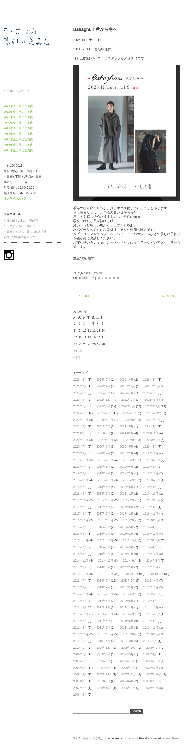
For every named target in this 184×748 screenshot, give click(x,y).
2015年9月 (130, 540)
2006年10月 (104, 688)
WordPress (173, 738)
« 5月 (76, 357)
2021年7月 (80, 426)
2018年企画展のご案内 (18, 133)
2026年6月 (80, 379)
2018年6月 (103, 487)
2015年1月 (126, 554)
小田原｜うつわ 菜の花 (19, 226)
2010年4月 (103, 641)
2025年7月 (126, 393)
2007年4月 (126, 681)
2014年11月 (80, 560)
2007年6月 (103, 681)
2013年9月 (131, 574)
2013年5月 (128, 580)
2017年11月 (80, 500)
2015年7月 (80, 547)
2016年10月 (105, 520)
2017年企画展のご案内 (18, 139)
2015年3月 (80, 554)
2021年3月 (80, 433)
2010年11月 (80, 634)
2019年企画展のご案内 (18, 128)
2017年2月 (103, 513)
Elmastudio (130, 738)
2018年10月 (105, 480)
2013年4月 (151, 580)
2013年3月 (80, 587)
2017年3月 (80, 513)
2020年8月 (153, 440)
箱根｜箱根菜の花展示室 (19, 237)
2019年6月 (103, 466)
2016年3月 (80, 533)
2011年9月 (130, 614)
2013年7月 (80, 580)
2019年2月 (103, 473)
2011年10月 (105, 614)
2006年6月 (80, 694)
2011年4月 (150, 621)
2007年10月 (154, 674)
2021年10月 (105, 420)
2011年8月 (153, 614)
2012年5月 (126, 600)
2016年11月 (80, 520)
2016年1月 (126, 533)
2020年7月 (80, 446)
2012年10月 (105, 594)
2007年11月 (129, 674)
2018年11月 (80, 480)
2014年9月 (130, 560)
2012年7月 (80, 600)
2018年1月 (126, 493)
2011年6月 (103, 621)
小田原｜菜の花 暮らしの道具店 (25, 231)
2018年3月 (80, 493)
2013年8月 (156, 574)
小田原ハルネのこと (16, 91)
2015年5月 (126, 547)
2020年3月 (80, 453)
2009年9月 (153, 647)
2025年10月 (152, 386)
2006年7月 (151, 688)
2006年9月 (128, 688)
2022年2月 (105, 413)
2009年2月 (103, 661)
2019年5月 (126, 466)
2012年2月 (103, 607)
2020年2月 (103, 453)
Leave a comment (108, 278)
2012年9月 (130, 594)
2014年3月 (103, 567)
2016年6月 (103, 527)
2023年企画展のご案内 (18, 106)
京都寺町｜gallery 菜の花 (21, 220)
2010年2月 (150, 641)
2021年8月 (153, 420)
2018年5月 (126, 487)
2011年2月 (103, 627)
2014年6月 (80, 567)
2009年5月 (126, 654)
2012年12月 (150, 587)
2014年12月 (150, 554)
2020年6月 (103, 446)
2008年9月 (80, 667)
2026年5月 (103, 379)
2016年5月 (126, 527)
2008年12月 (127, 661)
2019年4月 (150, 466)
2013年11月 (80, 574)
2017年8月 (153, 500)
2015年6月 (103, 547)
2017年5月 (126, 507)
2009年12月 (104, 647)
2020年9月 (130, 440)
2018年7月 (80, 487)
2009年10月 (129, 647)
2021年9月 (130, 420)
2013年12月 (150, 567)
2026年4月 (126, 379)
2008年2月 (80, 674)
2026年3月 (150, 379)
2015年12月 (150, 533)
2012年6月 (103, 600)
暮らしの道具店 (14, 13)
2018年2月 (103, 493)
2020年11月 (80, 440)
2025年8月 (103, 393)
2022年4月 (153, 406)
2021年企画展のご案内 (18, 117)
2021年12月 (154, 413)
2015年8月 (153, 540)
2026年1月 (103, 386)
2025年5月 (80, 399)
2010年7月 (153, 634)
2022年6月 (103, 406)
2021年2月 (103, 433)
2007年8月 (80, 681)
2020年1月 (126, 453)
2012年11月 (80, 594)
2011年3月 (80, 627)
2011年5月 (126, 621)
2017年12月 (150, 493)
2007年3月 (150, 681)
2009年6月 (103, 654)
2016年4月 (150, 527)
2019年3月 (80, 473)
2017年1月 (126, 513)
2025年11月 (127, 386)
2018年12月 (150, 473)
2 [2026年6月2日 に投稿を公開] (79, 323)
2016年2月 (103, 533)
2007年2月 (80, 688)
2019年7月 (80, 466)
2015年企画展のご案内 (18, 150)
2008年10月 (152, 661)
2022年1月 (130, 413)
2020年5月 (126, 446)
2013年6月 (103, 580)
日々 (6, 85)
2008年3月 (151, 667)
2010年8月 (130, 634)
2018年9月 (130, 480)
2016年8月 (153, 520)
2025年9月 (80, 393)
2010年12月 (150, 627)
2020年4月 (150, 446)
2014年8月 (153, 560)
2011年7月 (80, 621)
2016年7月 (80, 527)
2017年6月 (103, 507)
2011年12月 (150, 607)
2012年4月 (150, 600)
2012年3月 (80, 607)
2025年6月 (150, 393)
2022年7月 (80, 406)
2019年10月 (105, 460)
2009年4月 (150, 654)
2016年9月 (130, 520)
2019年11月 (80, 460)
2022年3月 (80, 413)
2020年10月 (105, 440)
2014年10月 (105, 560)
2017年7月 (80, 507)
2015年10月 (105, 540)
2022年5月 (128, 406)
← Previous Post (85, 296)
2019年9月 (130, 460)
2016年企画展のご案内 (18, 144)
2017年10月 (105, 500)
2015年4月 (150, 547)
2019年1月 (126, 473)
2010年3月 (126, 641)
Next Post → (171, 296)
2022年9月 (128, 399)
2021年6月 (103, 426)
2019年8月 (153, 460)
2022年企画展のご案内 (18, 111)
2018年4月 (150, 487)
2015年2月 (103, 554)
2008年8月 (105, 667)
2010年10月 (105, 634)
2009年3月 (80, 661)
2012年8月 (153, 594)
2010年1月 (80, 647)
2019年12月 (150, 453)
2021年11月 (80, 420)
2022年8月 (151, 399)
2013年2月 (103, 587)
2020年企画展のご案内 (18, 122)
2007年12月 (104, 674)
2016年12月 (150, 513)
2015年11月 (80, 540)
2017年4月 (150, 507)
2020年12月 (150, 433)
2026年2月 (80, 386)
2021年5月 (126, 426)
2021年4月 (150, 426)
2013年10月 (105, 574)
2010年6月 (80, 641)
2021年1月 (126, 433)
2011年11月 (80, 614)
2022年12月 (104, 399)
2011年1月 (126, 627)
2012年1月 (126, 607)
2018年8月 (153, 480)
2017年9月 (130, 500)
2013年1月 (126, 587)
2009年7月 (80, 654)
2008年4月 (128, 667)
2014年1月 (126, 567)
